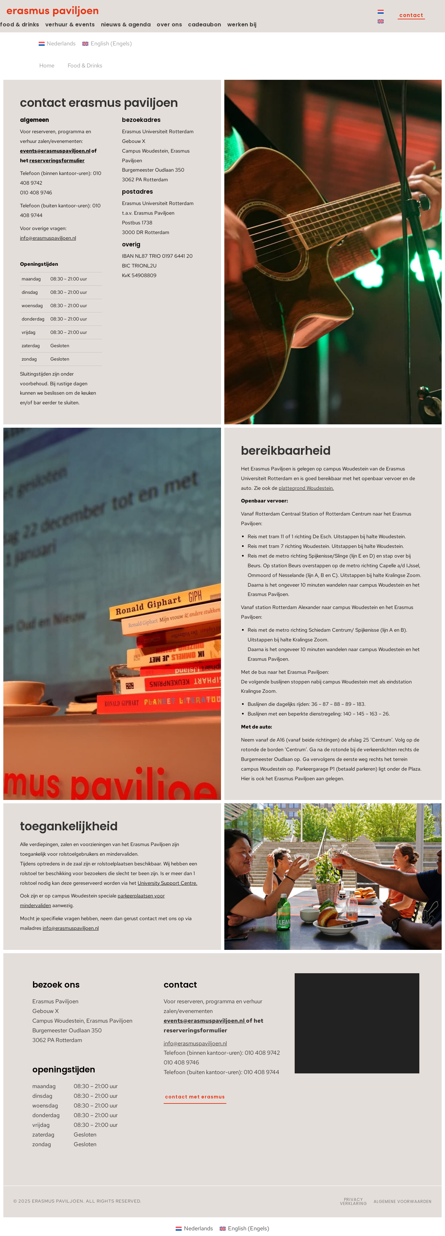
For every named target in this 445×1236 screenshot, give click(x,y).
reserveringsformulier (57, 160)
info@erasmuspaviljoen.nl (48, 238)
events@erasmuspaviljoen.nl (55, 151)
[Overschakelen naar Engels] (380, 21)
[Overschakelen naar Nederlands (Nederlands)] (57, 43)
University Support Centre (167, 883)
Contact (411, 16)
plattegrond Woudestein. (306, 488)
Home (46, 65)
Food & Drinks (85, 65)
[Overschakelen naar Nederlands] (380, 11)
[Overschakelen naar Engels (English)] (107, 43)
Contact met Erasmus (195, 1096)
